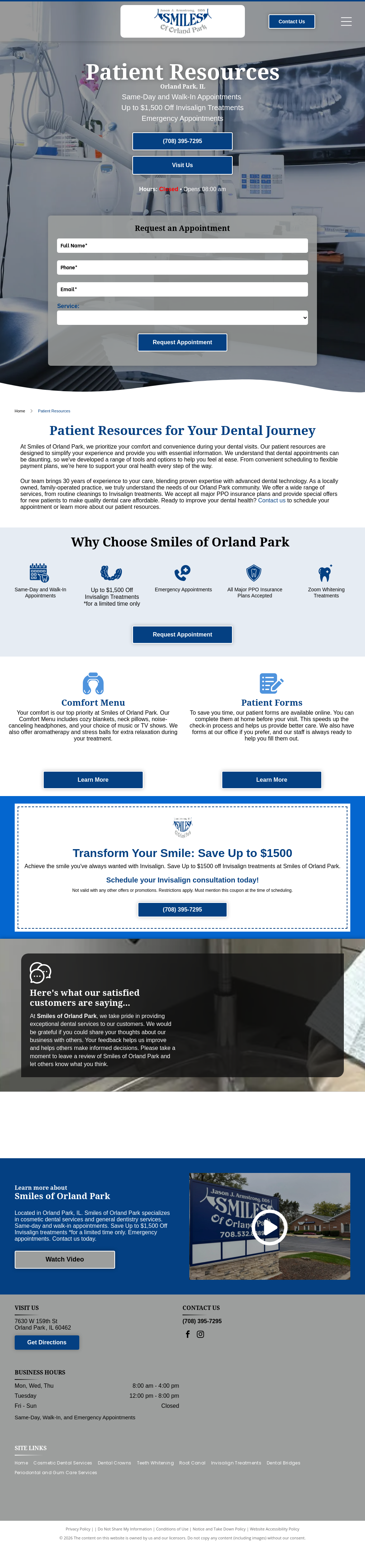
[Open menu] (346, 21)
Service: (68, 306)
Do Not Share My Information (125, 1551)
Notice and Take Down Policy (219, 1551)
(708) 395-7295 (202, 1344)
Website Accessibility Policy (274, 1551)
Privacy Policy (78, 1551)
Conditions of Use (172, 1551)
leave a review (76, 1056)
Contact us (271, 500)
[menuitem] (24, 1486)
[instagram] (200, 1358)
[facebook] (187, 1358)
